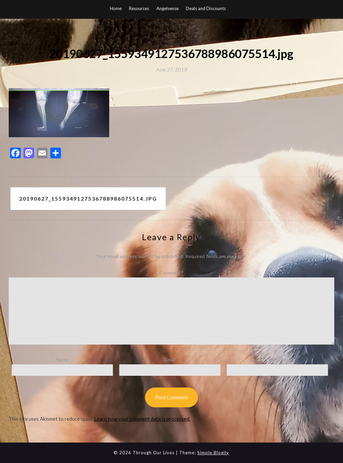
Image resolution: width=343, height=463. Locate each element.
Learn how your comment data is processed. (142, 419)
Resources (139, 8)
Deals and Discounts (206, 8)
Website (277, 359)
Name (62, 359)
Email (169, 359)
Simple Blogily (213, 452)
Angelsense (167, 8)
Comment (171, 272)
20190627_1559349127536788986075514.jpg (88, 198)
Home (116, 8)
